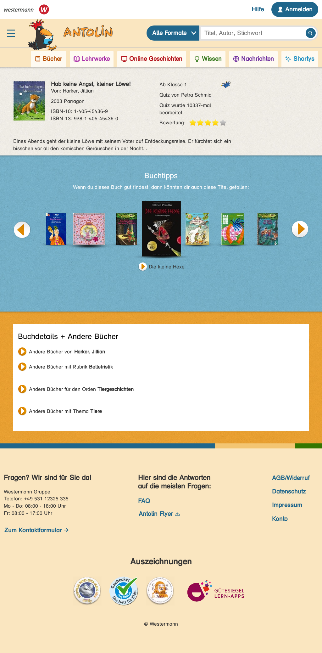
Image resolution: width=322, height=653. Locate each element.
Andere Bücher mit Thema (65, 411)
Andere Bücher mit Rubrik (71, 367)
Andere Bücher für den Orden (81, 389)
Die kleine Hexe (167, 267)
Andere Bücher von (67, 352)
